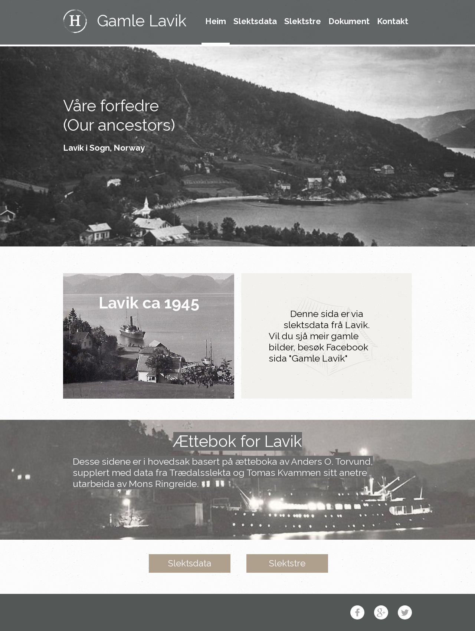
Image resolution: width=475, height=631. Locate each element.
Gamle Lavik (142, 21)
